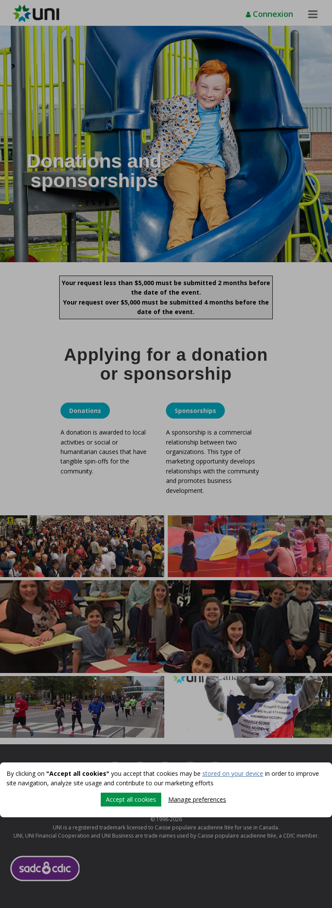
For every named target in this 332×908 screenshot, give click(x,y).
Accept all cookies (131, 799)
